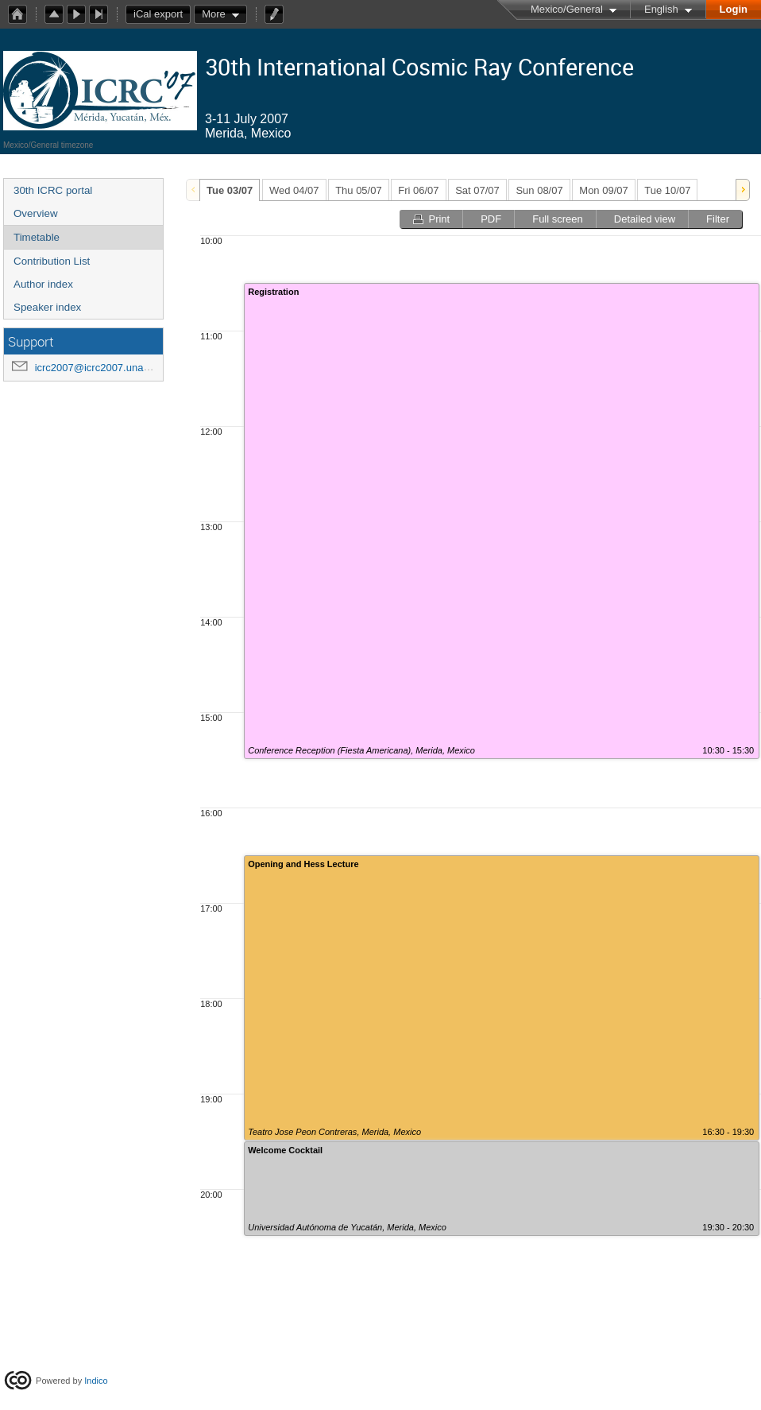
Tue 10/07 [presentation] (667, 190)
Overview (36, 213)
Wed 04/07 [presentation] (294, 190)
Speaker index (47, 307)
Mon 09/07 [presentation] (603, 190)
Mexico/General (567, 9)
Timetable (37, 237)
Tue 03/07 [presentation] (230, 190)
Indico (95, 1380)
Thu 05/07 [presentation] (358, 190)
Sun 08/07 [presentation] (539, 190)
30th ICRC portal (53, 190)
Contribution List (52, 261)
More (214, 14)
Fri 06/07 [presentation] (418, 190)
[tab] (229, 190)
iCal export (162, 14)
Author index (43, 284)
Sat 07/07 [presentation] (477, 190)
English (661, 9)
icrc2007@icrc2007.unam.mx (102, 368)
